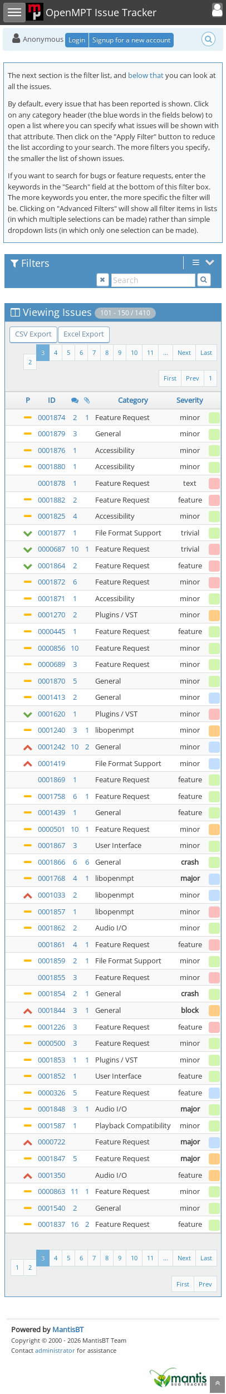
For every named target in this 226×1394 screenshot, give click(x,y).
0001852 (51, 1076)
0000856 (51, 648)
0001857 (51, 911)
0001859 (51, 961)
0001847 (51, 1158)
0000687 (51, 549)
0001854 (51, 993)
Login (76, 40)
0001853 (51, 1060)
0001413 (51, 697)
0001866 (51, 862)
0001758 (51, 796)
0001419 (51, 763)
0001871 (51, 598)
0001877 (51, 533)
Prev (192, 378)
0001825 (51, 516)
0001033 (51, 895)
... (165, 352)
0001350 (51, 1175)
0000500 (51, 1043)
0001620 (51, 714)
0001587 (51, 1125)
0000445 (51, 631)
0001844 (51, 1010)
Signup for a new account (131, 40)
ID (51, 400)
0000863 (51, 1191)
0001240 (51, 730)
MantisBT (67, 1329)
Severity (189, 400)
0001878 (51, 483)
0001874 (51, 417)
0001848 (51, 1109)
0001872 (51, 582)
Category (133, 400)
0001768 (51, 878)
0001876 (51, 450)
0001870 (51, 681)
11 (150, 352)
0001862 (51, 928)
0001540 (51, 1208)
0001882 (51, 500)
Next (184, 352)
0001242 (51, 747)
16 (74, 1224)
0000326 (51, 1093)
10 (134, 352)
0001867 (51, 845)
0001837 (51, 1224)
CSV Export (33, 334)
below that (146, 75)
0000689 (51, 664)
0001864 (51, 565)
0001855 (51, 977)
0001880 (51, 466)
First (170, 378)
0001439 (51, 812)
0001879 (51, 433)
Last (206, 352)
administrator (55, 1350)
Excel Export (83, 334)
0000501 (51, 829)
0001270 (51, 615)
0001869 (51, 779)
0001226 (51, 1027)
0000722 (51, 1142)
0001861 (51, 944)
